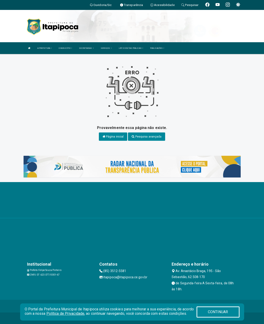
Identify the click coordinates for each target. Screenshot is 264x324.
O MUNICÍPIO (65, 48)
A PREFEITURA (44, 48)
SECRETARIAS (86, 48)
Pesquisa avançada (146, 136)
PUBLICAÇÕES (157, 48)
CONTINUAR (218, 312)
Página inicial (113, 136)
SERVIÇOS (106, 48)
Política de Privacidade (65, 313)
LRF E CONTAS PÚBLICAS (131, 48)
